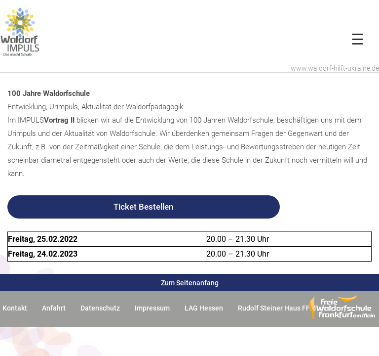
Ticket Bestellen (143, 207)
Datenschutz (100, 308)
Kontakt (14, 308)
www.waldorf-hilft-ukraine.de (335, 68)
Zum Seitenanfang (190, 283)
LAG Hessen (204, 308)
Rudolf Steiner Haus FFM (277, 308)
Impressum (152, 308)
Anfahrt (54, 308)
